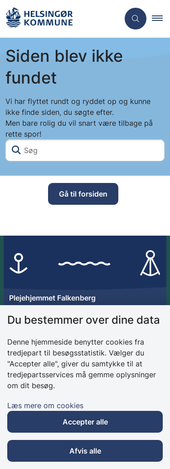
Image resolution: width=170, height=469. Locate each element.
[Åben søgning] (135, 19)
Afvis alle (85, 450)
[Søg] (85, 150)
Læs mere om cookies (45, 405)
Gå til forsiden (83, 193)
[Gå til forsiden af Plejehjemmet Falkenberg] (59, 18)
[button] (161, 18)
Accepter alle (85, 421)
